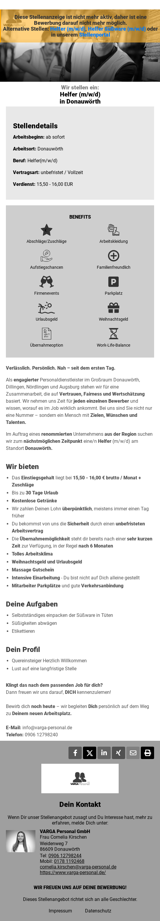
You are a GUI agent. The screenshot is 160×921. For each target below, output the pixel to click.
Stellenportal (94, 35)
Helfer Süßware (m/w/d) (117, 29)
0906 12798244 (64, 855)
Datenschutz (98, 911)
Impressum (60, 911)
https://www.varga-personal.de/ (73, 872)
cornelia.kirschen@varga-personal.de (78, 867)
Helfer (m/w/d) (67, 29)
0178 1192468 (69, 861)
